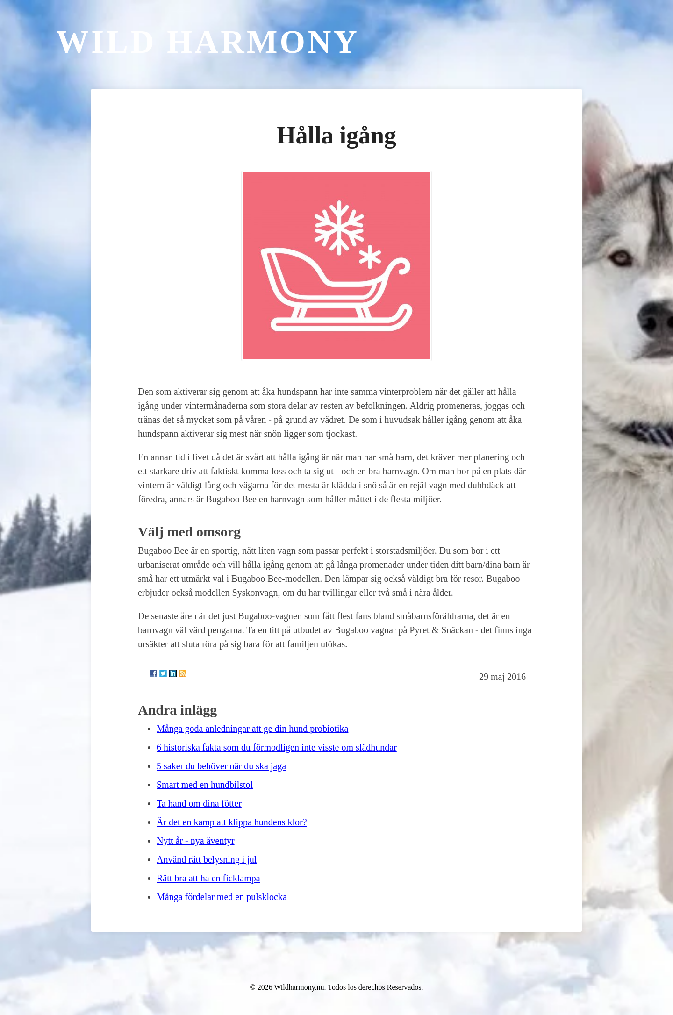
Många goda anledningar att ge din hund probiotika (252, 728)
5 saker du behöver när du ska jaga (221, 766)
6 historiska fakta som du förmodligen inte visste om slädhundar (277, 747)
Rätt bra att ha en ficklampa (208, 878)
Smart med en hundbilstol (205, 784)
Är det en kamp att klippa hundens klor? (232, 822)
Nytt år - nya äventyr (196, 841)
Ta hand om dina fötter (199, 803)
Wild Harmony (207, 42)
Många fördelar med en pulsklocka (222, 897)
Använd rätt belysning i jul (207, 859)
